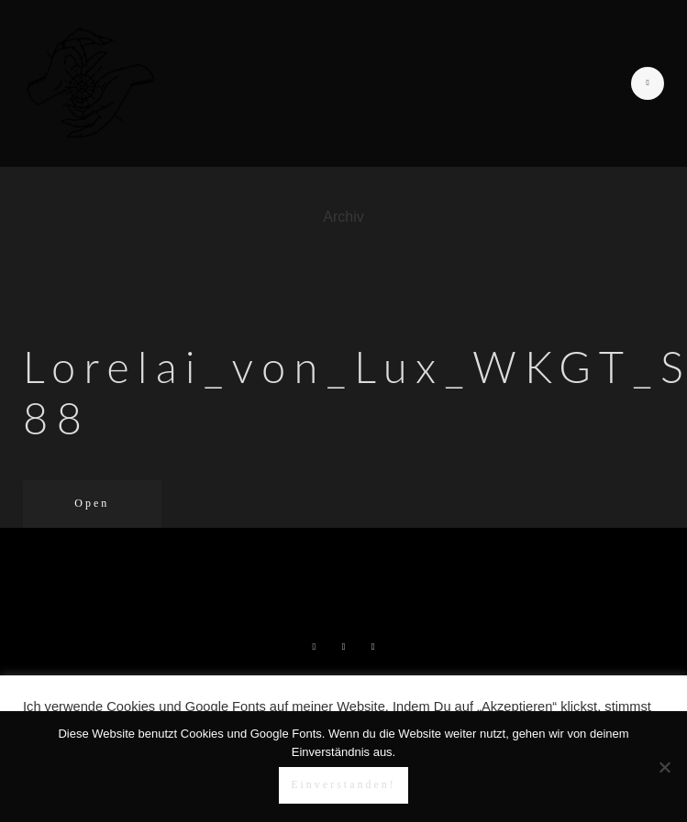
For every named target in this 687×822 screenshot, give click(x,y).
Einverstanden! (343, 784)
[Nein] (664, 767)
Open (91, 503)
